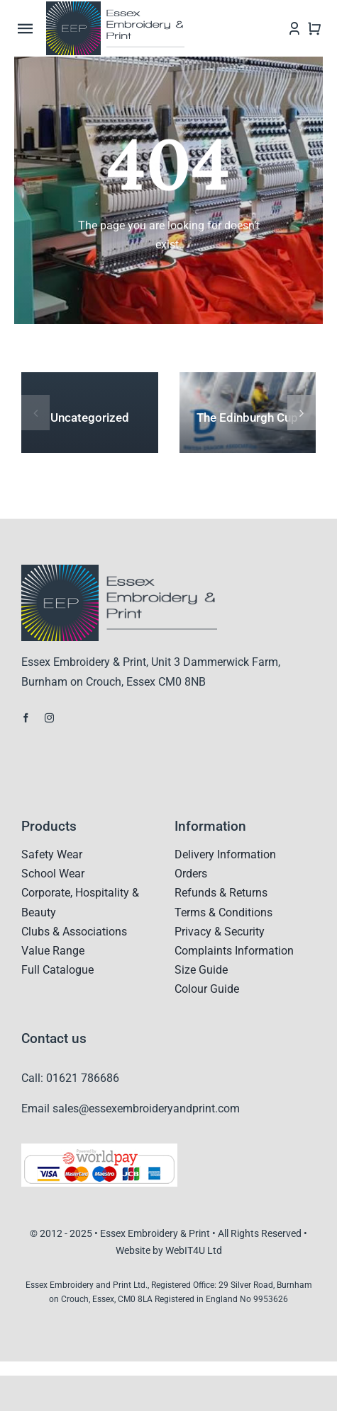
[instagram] (49, 717)
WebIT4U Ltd (193, 1250)
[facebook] (26, 717)
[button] (35, 412)
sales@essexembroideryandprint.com (146, 1108)
